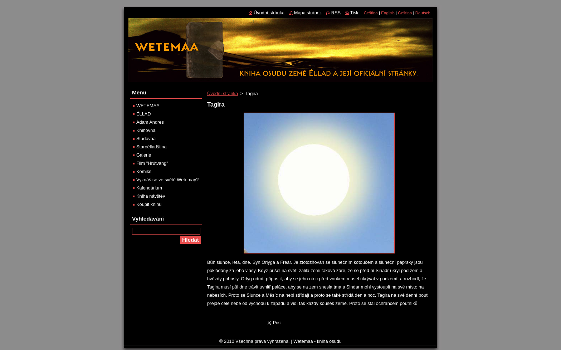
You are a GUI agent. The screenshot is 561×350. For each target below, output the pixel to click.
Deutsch (422, 13)
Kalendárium (149, 188)
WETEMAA (148, 105)
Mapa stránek (308, 12)
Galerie (143, 155)
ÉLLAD (143, 114)
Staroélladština (151, 146)
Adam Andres (150, 122)
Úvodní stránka (222, 93)
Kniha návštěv (150, 196)
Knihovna (145, 130)
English (388, 13)
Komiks (143, 171)
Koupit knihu (148, 204)
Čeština (371, 13)
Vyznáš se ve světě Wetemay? (167, 179)
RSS (336, 12)
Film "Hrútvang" (152, 163)
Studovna (146, 138)
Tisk (354, 12)
